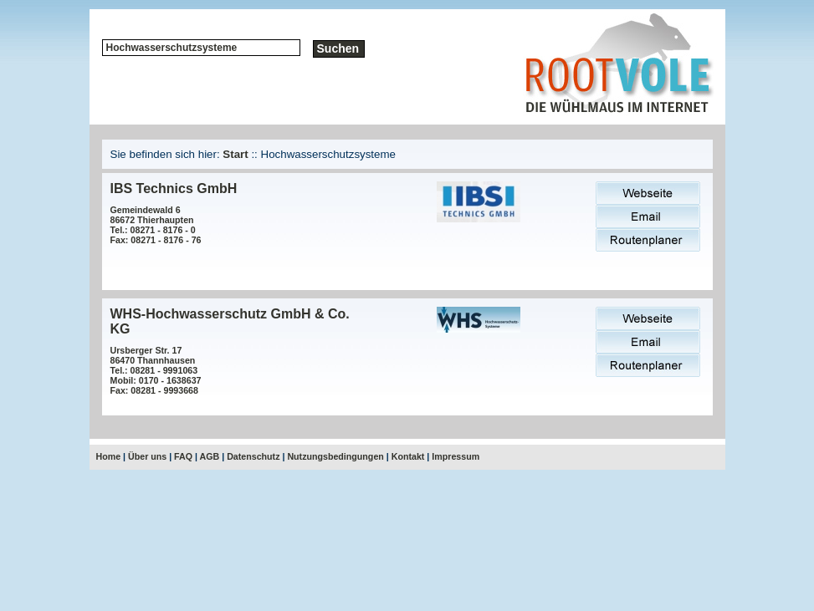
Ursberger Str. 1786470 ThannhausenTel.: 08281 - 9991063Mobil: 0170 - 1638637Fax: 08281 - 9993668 (156, 370)
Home (108, 456)
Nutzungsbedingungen (335, 456)
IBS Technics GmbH (174, 188)
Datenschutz (253, 456)
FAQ (183, 456)
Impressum (455, 456)
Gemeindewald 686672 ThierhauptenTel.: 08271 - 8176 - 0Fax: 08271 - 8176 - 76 (156, 225)
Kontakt (408, 456)
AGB (210, 456)
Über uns (147, 456)
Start (235, 154)
